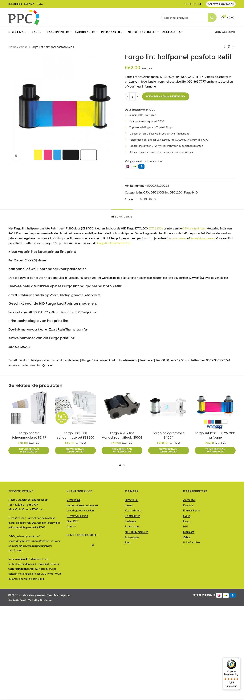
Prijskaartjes (132, 526)
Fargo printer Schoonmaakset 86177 (28, 435)
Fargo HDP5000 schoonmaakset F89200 (75, 435)
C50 (146, 192)
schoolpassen (178, 238)
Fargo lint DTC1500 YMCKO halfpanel (215, 435)
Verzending (73, 499)
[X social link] (140, 199)
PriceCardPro (191, 542)
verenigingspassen (202, 238)
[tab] (122, 214)
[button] (28, 450)
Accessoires (132, 537)
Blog (127, 542)
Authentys (189, 499)
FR (190, 4)
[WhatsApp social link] (155, 199)
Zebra (186, 537)
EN (195, 4)
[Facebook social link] (136, 199)
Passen (129, 505)
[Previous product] (224, 47)
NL (199, 4)
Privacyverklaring (77, 515)
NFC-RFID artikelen (136, 531)
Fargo (186, 521)
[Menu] (238, 2)
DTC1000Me (159, 192)
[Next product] (233, 47)
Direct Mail (131, 499)
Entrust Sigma (191, 510)
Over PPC (73, 521)
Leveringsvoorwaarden (80, 510)
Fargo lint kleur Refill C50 (113, 243)
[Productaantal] (132, 96)
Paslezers (130, 521)
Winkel (23, 47)
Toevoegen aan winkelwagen (165, 96)
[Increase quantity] (137, 96)
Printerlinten (132, 515)
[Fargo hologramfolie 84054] (168, 409)
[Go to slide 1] (120, 465)
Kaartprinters (133, 510)
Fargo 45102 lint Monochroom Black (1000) (122, 435)
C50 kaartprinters (194, 228)
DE (185, 4)
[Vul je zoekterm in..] (189, 17)
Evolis (186, 515)
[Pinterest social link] (145, 199)
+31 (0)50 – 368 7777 (23, 3)
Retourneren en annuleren (82, 505)
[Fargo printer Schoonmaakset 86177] (28, 409)
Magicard (188, 531)
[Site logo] (23, 17)
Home (12, 47)
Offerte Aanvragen (221, 4)
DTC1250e (156, 228)
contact (12, 573)
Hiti (185, 526)
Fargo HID (191, 192)
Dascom (188, 505)
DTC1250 (175, 192)
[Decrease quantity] (127, 96)
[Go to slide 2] (124, 465)
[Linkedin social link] (150, 199)
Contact (71, 526)
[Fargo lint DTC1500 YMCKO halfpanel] (215, 409)
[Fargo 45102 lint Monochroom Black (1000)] (122, 409)
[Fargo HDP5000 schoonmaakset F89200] (75, 409)
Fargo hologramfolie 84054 (168, 435)
